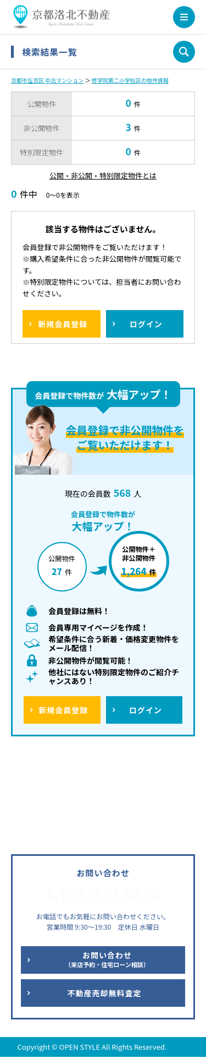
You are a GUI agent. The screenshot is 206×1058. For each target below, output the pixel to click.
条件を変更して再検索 (184, 52)
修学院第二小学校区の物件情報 (130, 80)
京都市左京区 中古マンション (47, 80)
